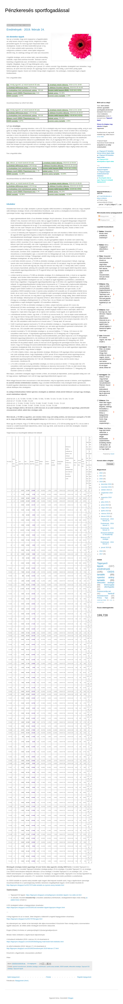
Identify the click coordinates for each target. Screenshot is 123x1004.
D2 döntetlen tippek (15, 37)
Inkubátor (11, 204)
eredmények (42, 966)
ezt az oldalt (100, 136)
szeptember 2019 (106, 493)
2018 (101, 551)
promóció (99, 602)
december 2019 (106, 484)
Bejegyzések (103, 216)
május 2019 (105, 508)
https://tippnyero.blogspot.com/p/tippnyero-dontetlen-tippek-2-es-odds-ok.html (53, 895)
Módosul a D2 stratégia (105, 538)
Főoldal (48, 977)
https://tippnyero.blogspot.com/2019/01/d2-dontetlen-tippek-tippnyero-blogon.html (36, 907)
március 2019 (105, 513)
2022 (101, 473)
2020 (101, 479)
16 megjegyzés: (32, 963)
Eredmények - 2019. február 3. (107, 543)
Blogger (70, 998)
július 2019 (105, 502)
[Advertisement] (105, 61)
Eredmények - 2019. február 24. (26, 29)
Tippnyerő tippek (18, 968)
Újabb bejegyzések (13, 977)
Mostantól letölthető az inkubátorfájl (107, 533)
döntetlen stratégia (32, 966)
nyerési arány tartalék (52, 966)
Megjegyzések (104, 220)
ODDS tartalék (64, 966)
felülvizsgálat (109, 585)
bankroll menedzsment (19, 966)
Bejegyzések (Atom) (21, 981)
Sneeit (112, 454)
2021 (101, 476)
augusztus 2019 (106, 497)
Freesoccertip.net (104, 591)
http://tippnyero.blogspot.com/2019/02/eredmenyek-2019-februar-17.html (33, 948)
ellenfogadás (109, 587)
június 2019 (105, 505)
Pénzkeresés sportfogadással (37, 10)
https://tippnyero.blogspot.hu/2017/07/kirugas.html (24, 919)
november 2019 (106, 487)
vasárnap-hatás (101, 600)
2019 (101, 481)
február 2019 (105, 516)
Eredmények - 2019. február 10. (107, 529)
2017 (101, 554)
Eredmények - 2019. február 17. (107, 524)
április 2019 (105, 511)
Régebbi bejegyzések (84, 977)
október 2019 (105, 490)
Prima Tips (102, 598)
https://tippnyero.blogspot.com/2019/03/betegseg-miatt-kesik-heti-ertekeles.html (35, 942)
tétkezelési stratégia (75, 966)
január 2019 (105, 547)
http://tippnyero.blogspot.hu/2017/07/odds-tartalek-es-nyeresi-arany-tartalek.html (35, 885)
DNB (111, 600)
